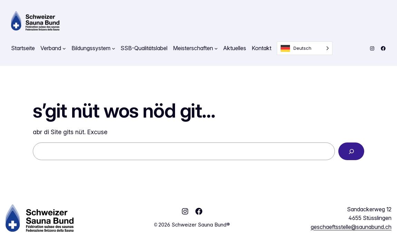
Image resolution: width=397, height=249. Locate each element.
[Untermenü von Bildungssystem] (113, 48)
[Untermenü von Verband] (64, 48)
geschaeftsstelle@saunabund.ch (351, 226)
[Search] (351, 151)
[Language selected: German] (304, 48)
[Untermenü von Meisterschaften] (216, 48)
